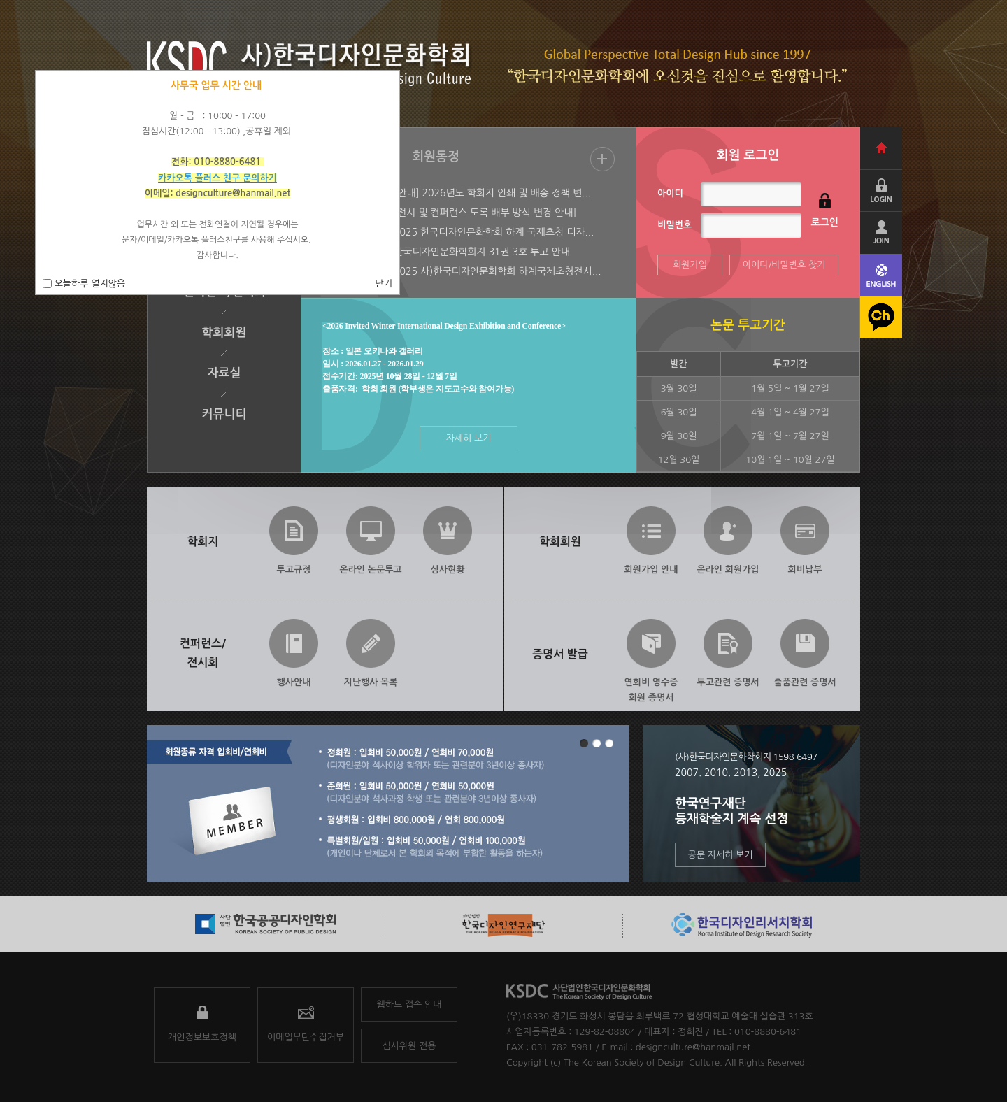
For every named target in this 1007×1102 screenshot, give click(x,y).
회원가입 (690, 264)
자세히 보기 (469, 438)
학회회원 (224, 332)
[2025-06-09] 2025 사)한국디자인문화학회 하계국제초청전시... (465, 271)
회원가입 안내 (651, 569)
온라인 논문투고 (370, 569)
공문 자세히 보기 (720, 854)
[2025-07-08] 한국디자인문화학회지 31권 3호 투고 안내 (449, 252)
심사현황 (448, 569)
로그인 (824, 222)
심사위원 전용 (409, 1045)
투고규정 (294, 569)
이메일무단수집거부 (305, 1037)
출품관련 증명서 (804, 682)
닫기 (384, 283)
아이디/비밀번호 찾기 (784, 264)
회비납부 (805, 569)
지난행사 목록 (371, 682)
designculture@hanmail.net (693, 1047)
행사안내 (294, 682)
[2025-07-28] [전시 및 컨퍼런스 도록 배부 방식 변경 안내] (452, 212)
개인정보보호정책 (202, 1037)
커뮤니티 (224, 414)
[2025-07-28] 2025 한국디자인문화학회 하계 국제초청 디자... (461, 232)
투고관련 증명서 (728, 682)
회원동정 (435, 156)
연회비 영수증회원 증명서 (651, 687)
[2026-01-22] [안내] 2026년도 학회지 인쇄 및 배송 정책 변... (460, 193)
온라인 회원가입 (728, 569)
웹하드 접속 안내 (409, 1004)
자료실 (224, 373)
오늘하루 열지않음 (88, 283)
